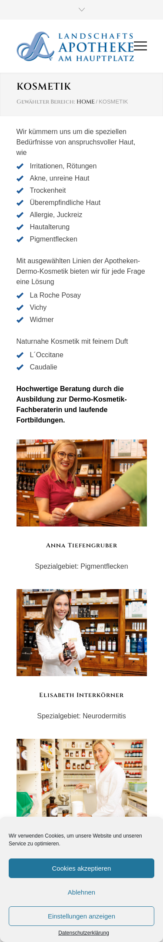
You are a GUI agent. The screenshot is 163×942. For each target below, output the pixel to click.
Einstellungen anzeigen (81, 916)
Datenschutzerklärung (83, 932)
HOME (86, 102)
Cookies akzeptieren (81, 868)
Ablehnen (81, 892)
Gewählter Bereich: (46, 102)
